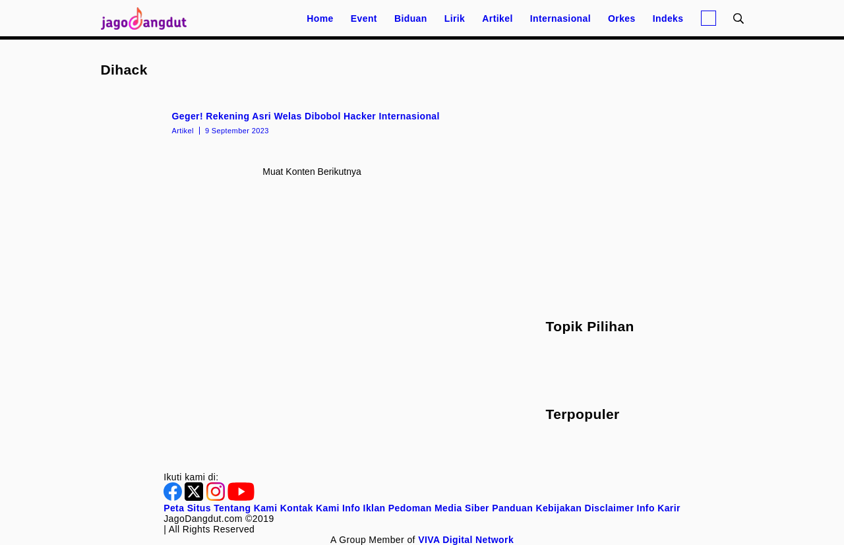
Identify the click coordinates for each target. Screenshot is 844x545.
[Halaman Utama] (148, 18)
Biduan (410, 18)
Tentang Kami (245, 508)
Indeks (668, 18)
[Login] (708, 18)
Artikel (497, 18)
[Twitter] (195, 497)
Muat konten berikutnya (311, 171)
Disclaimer (609, 508)
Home (320, 18)
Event (364, 18)
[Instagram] (216, 497)
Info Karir (658, 508)
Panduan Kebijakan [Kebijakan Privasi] (537, 508)
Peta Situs (187, 508)
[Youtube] (241, 497)
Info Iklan (363, 508)
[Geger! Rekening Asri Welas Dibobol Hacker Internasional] (312, 122)
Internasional (560, 18)
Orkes (622, 18)
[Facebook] (174, 497)
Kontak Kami (310, 508)
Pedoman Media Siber (438, 508)
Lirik (455, 18)
